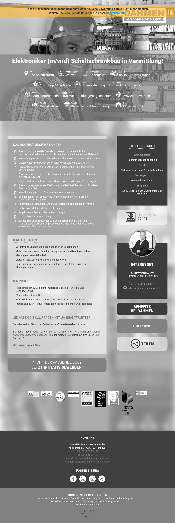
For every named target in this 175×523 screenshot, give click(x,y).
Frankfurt (56, 501)
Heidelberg (106, 501)
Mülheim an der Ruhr (116, 498)
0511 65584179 (90, 454)
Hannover (81, 504)
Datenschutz (87, 513)
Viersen (133, 498)
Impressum (87, 510)
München (94, 504)
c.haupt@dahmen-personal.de (144, 288)
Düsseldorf (66, 498)
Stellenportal (118, 12)
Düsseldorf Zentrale (47, 498)
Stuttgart (118, 501)
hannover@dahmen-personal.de (91, 458)
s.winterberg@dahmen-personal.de (32, 334)
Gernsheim (68, 501)
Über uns (142, 326)
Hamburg (92, 498)
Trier (95, 501)
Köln (101, 498)
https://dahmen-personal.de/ (95, 461)
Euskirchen (79, 498)
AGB (87, 516)
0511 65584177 (146, 284)
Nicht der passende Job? (57, 365)
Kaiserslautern (84, 501)
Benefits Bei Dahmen (142, 309)
